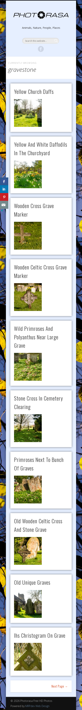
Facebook (41, 49)
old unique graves (32, 582)
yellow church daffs (34, 91)
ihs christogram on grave (39, 635)
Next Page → (60, 686)
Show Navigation (41, 33)
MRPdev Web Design (37, 706)
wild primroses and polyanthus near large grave (36, 337)
